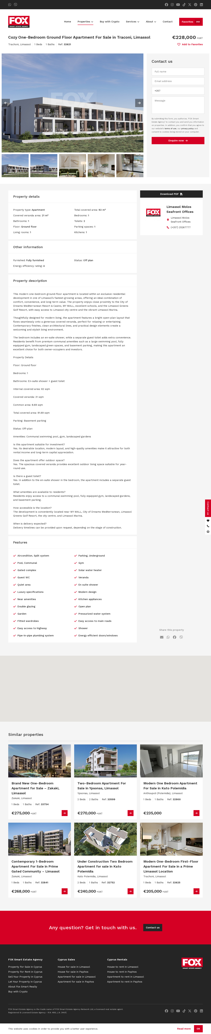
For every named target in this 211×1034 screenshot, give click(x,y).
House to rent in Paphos (122, 971)
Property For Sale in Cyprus (25, 966)
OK (198, 1028)
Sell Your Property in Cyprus (25, 976)
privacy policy (187, 129)
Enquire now (178, 140)
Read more (184, 1028)
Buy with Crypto (109, 21)
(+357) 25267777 (181, 227)
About (151, 21)
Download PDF (171, 194)
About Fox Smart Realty (22, 986)
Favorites (191, 21)
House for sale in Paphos (73, 971)
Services (132, 21)
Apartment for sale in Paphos (76, 981)
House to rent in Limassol (122, 966)
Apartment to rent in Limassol (125, 976)
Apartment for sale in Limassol (77, 976)
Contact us (153, 927)
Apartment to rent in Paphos (124, 981)
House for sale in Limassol (74, 966)
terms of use (170, 129)
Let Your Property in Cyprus (25, 981)
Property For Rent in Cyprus (25, 971)
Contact (168, 21)
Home (67, 21)
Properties (85, 21)
